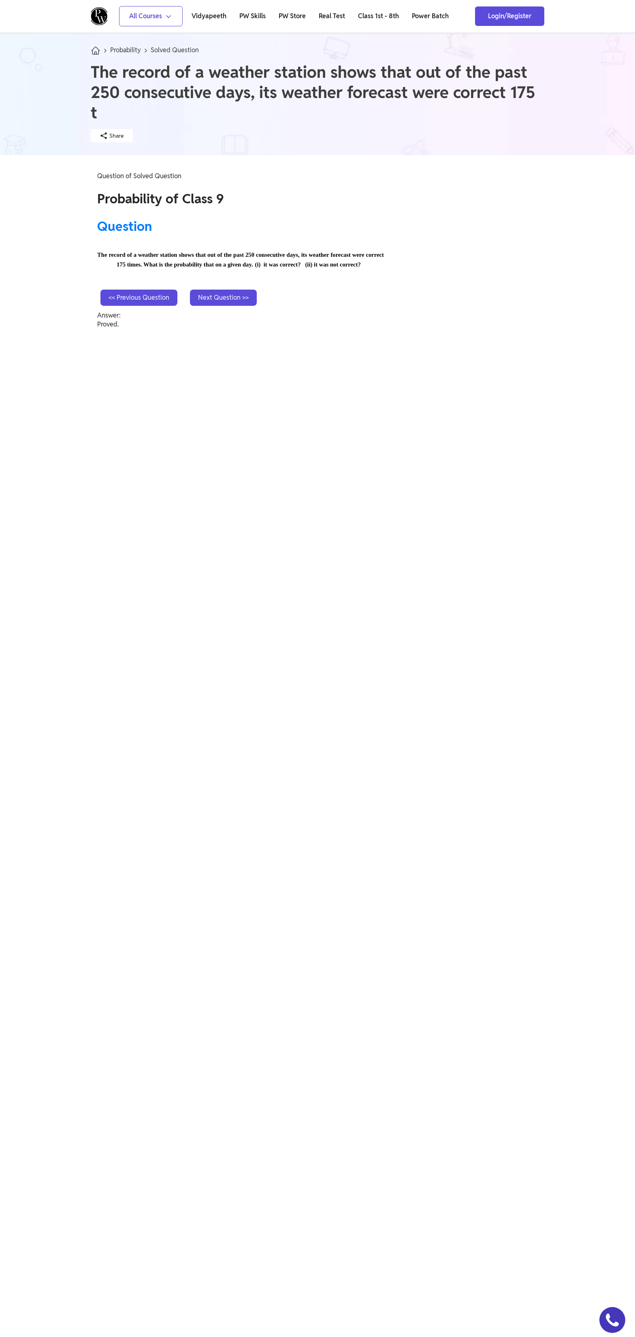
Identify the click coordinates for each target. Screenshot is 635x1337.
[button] (612, 1320)
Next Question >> (223, 297)
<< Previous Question (139, 297)
